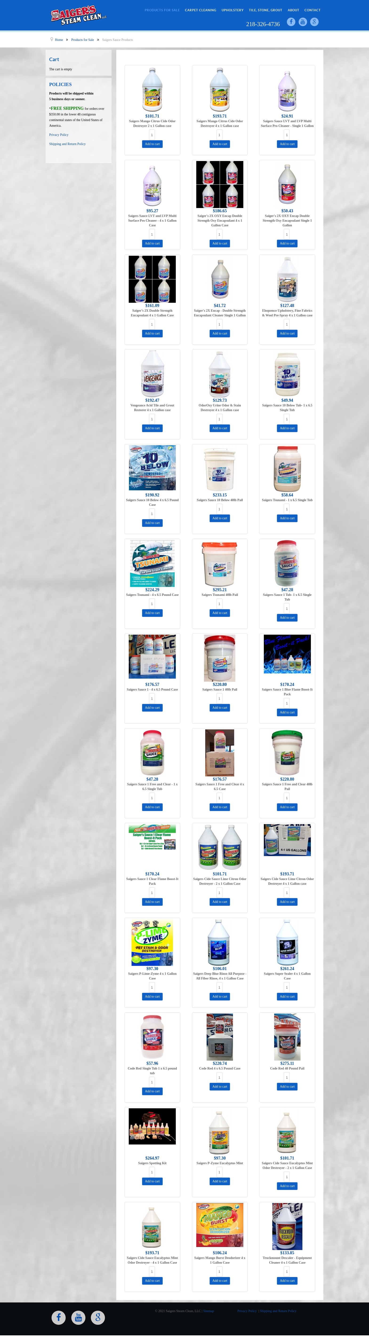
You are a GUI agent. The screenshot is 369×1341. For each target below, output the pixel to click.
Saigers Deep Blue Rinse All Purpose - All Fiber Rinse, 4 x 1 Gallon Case (219, 976)
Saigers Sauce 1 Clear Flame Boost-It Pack (152, 881)
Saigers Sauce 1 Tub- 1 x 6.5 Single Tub (287, 597)
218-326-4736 (263, 24)
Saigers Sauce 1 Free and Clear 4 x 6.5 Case (220, 787)
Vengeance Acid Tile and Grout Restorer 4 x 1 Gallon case (152, 408)
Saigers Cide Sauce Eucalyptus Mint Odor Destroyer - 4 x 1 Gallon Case (152, 1260)
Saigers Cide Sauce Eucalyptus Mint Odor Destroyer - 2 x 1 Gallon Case (287, 1165)
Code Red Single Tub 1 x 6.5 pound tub (152, 1071)
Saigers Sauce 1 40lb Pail (219, 689)
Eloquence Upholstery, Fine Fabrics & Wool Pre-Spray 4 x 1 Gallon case (287, 313)
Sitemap (208, 1311)
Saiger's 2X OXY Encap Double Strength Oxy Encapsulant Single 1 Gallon (287, 220)
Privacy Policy (58, 135)
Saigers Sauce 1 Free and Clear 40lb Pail (287, 787)
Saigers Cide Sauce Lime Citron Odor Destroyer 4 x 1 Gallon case (287, 881)
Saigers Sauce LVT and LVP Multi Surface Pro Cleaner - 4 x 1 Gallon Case (152, 220)
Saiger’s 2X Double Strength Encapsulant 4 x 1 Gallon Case (152, 313)
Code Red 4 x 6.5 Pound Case (219, 1068)
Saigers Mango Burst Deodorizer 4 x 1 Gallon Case (219, 1260)
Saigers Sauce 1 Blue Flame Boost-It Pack (287, 692)
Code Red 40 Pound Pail (287, 1068)
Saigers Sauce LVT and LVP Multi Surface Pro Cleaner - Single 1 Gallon (287, 123)
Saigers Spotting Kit (152, 1163)
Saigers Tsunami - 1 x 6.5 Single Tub (287, 500)
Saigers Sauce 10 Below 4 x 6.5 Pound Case (152, 502)
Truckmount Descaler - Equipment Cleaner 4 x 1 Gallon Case (287, 1260)
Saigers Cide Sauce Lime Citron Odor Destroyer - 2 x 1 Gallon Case (219, 881)
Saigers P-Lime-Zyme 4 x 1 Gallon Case (152, 976)
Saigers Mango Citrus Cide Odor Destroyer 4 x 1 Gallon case (220, 123)
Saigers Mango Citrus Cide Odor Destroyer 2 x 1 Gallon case (152, 123)
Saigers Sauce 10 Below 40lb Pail (220, 500)
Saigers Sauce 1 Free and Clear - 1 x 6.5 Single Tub (152, 787)
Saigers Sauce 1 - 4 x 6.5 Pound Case (152, 689)
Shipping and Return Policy (67, 144)
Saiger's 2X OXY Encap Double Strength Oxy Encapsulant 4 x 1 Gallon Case (219, 220)
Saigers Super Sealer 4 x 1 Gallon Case (287, 976)
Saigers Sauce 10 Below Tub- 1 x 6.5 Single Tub (287, 408)
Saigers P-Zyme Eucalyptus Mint (220, 1163)
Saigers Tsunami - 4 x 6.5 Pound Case (152, 595)
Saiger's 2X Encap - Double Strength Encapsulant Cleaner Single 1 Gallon (220, 313)
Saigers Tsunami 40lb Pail (220, 595)
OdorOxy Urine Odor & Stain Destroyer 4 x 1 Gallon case (220, 408)
